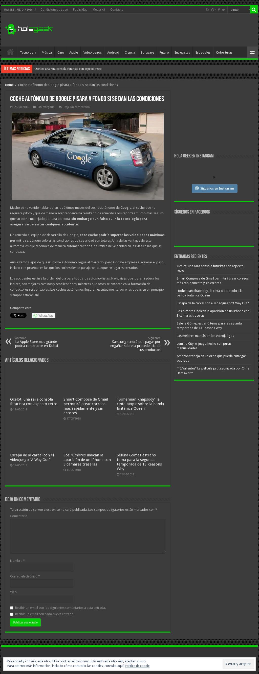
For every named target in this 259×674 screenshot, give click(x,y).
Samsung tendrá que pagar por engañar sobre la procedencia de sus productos (134, 344)
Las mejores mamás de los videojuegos (205, 336)
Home (9, 85)
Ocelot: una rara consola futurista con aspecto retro (67, 69)
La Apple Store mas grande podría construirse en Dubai (41, 342)
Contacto (116, 9)
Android (113, 52)
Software (147, 52)
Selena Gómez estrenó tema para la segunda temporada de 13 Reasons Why (139, 462)
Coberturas (224, 52)
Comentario (18, 516)
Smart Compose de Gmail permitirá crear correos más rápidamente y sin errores (85, 406)
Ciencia (130, 52)
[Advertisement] (162, 30)
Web (13, 592)
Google (125, 208)
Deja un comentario (77, 107)
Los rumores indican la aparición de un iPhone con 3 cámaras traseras (87, 460)
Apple (73, 52)
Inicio (10, 52)
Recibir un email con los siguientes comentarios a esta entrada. (60, 608)
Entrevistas (182, 52)
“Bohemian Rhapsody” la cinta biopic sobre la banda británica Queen (140, 404)
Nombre (17, 561)
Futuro (164, 52)
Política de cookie (137, 666)
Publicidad (80, 9)
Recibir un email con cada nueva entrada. (44, 614)
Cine (60, 52)
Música (47, 52)
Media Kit (99, 9)
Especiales (203, 52)
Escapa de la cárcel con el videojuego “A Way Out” (32, 457)
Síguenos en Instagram (214, 188)
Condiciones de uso (54, 9)
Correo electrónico (25, 576)
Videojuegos (92, 52)
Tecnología (28, 52)
